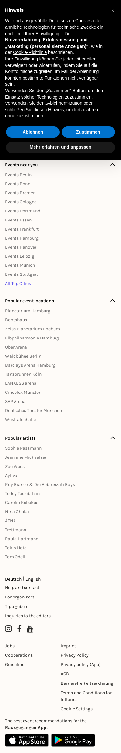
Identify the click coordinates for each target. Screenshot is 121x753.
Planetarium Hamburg (27, 311)
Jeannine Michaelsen (26, 457)
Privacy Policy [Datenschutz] (75, 655)
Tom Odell (15, 557)
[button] (112, 10)
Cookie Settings (77, 709)
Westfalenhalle (20, 419)
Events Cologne (20, 202)
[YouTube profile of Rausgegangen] (30, 629)
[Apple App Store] (27, 740)
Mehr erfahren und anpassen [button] (60, 147)
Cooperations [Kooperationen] (19, 655)
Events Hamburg (22, 238)
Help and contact (22, 587)
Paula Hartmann (21, 539)
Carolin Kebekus (21, 502)
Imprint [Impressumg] (68, 646)
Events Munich (20, 265)
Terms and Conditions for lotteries (86, 696)
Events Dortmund (22, 211)
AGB (65, 674)
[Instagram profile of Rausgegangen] (8, 629)
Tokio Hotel (16, 548)
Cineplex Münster (22, 392)
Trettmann (15, 529)
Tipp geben (16, 606)
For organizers (19, 597)
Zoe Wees (15, 466)
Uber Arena (16, 347)
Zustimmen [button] (88, 131)
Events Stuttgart (21, 274)
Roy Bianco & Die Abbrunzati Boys (40, 484)
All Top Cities (18, 283)
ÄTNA (10, 520)
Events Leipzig (19, 256)
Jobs (10, 646)
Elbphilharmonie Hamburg (32, 338)
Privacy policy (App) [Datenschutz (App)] (81, 664)
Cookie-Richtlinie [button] (30, 52)
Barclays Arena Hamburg (30, 365)
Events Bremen (20, 193)
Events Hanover (20, 247)
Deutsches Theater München (33, 410)
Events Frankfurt (22, 229)
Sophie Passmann (23, 448)
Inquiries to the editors (28, 616)
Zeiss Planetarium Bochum (32, 329)
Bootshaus (16, 320)
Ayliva (11, 475)
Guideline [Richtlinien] (14, 664)
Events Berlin (18, 174)
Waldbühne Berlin (23, 356)
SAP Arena (15, 401)
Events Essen (18, 220)
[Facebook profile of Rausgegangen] (19, 629)
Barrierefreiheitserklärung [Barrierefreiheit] (87, 683)
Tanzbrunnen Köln (23, 374)
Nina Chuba (17, 511)
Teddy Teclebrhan (22, 493)
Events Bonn (17, 184)
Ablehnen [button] (33, 131)
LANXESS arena (20, 383)
